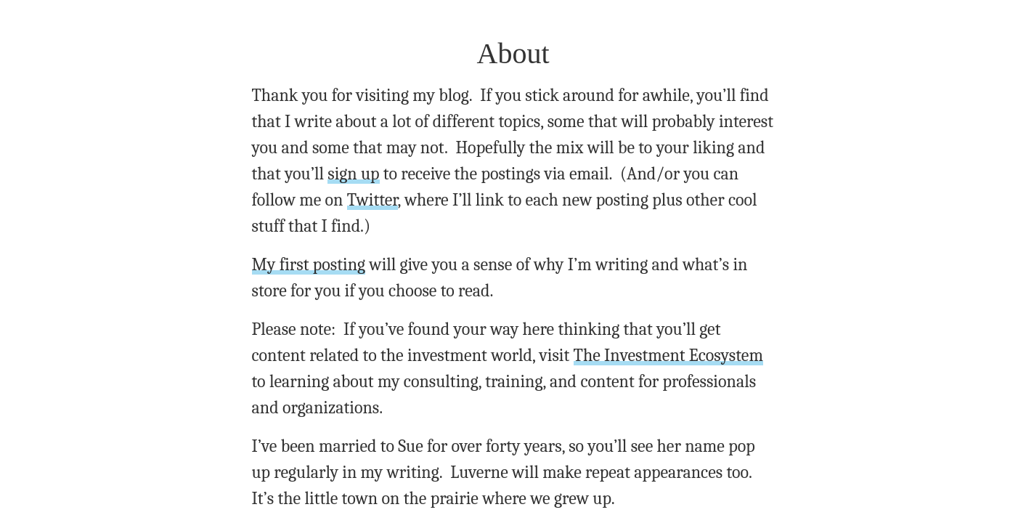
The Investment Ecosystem (501, 287)
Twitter (605, 157)
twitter (446, 465)
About (455, 506)
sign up (671, 135)
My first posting (301, 211)
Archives (515, 506)
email (397, 418)
